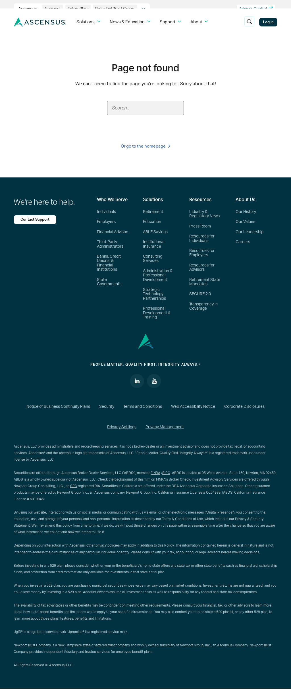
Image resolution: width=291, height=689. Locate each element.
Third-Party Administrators (110, 244)
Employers (106, 222)
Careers (243, 242)
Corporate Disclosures (244, 407)
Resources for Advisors (202, 267)
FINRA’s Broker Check (173, 479)
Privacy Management (165, 427)
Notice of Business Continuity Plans (58, 407)
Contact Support (34, 219)
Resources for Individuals (202, 238)
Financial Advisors (113, 232)
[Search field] (145, 108)
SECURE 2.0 (200, 294)
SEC (73, 486)
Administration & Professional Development (157, 275)
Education (152, 222)
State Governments (109, 282)
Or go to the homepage (145, 146)
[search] (249, 22)
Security (106, 407)
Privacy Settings (121, 427)
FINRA (155, 473)
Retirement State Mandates (204, 282)
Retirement (153, 212)
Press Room (200, 226)
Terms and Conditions (142, 407)
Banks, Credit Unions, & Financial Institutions (109, 263)
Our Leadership (249, 232)
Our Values (245, 222)
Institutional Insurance (153, 244)
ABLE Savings (155, 232)
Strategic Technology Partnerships (154, 294)
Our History (246, 212)
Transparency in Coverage (203, 306)
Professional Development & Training (157, 313)
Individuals (106, 212)
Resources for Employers (202, 253)
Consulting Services (152, 259)
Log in (268, 22)
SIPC (166, 473)
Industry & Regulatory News (204, 214)
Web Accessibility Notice (193, 407)
